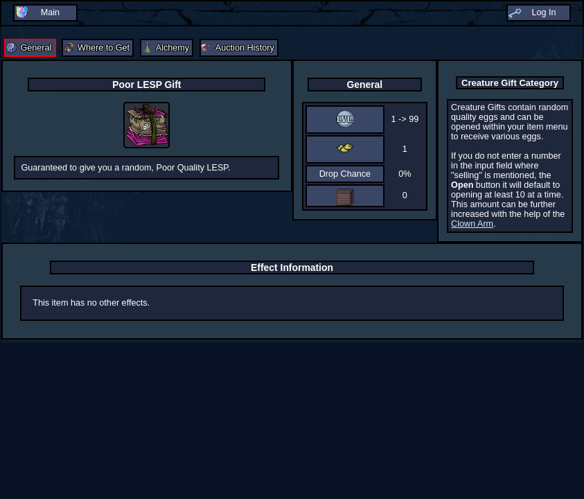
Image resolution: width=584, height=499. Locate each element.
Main (50, 12)
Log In (543, 12)
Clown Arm (472, 224)
